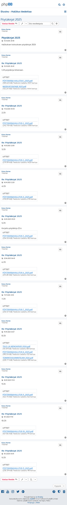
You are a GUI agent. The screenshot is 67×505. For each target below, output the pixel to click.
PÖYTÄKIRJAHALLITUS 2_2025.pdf (18, 123)
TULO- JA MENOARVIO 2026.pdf (16, 346)
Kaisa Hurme (6, 29)
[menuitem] (59, 5)
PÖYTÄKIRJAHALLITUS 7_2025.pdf (18, 309)
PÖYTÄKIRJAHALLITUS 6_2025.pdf (18, 273)
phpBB (32, 499)
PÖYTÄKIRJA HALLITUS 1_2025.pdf (18, 81)
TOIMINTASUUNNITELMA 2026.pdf (18, 358)
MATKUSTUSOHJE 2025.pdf (14, 86)
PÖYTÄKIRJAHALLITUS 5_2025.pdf (18, 236)
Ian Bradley (39, 497)
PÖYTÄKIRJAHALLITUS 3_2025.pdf (18, 160)
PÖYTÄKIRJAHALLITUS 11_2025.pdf (18, 468)
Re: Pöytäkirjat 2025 (12, 63)
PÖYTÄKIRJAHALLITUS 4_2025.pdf (18, 197)
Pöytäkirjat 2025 (11, 19)
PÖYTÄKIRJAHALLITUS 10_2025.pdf (18, 431)
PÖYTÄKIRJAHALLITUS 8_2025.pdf (18, 352)
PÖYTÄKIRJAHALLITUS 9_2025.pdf (18, 395)
